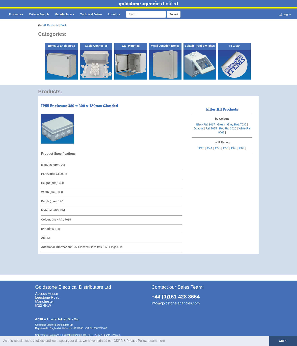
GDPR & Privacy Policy (50, 319)
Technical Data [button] (91, 14)
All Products (50, 25)
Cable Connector (96, 45)
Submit (173, 14)
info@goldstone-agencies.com (175, 303)
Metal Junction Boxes (165, 45)
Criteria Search (39, 14)
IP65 (233, 148)
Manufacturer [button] (64, 14)
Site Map (74, 319)
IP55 (217, 148)
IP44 (209, 148)
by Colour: (222, 118)
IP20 (201, 148)
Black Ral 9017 (205, 124)
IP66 (241, 148)
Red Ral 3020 (227, 128)
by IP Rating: (222, 142)
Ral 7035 (211, 128)
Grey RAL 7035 (236, 124)
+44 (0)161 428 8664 (175, 297)
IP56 (225, 148)
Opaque (199, 128)
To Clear (234, 45)
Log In (285, 14)
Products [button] (16, 14)
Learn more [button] (156, 340)
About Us (114, 14)
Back (63, 25)
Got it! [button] (283, 340)
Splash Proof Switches (200, 45)
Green (221, 124)
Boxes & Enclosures (61, 45)
